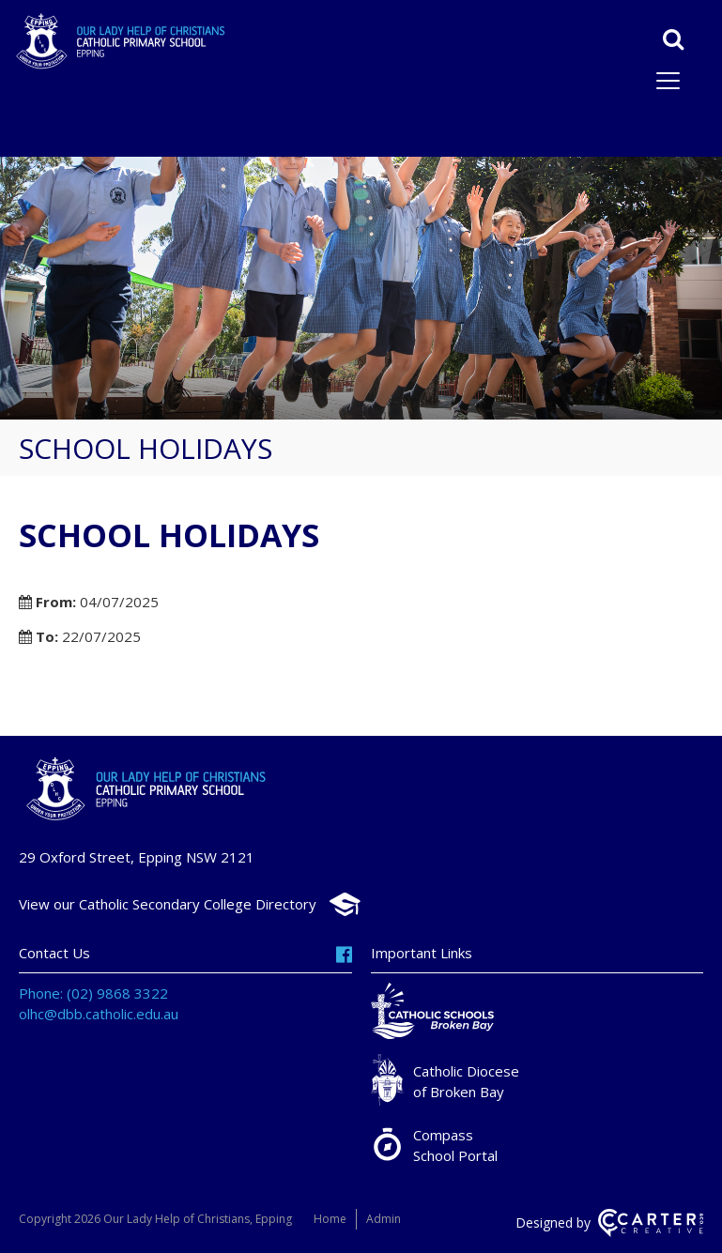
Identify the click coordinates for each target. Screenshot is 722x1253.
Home (330, 1219)
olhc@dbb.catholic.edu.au (98, 1013)
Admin (383, 1219)
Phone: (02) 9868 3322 (93, 993)
